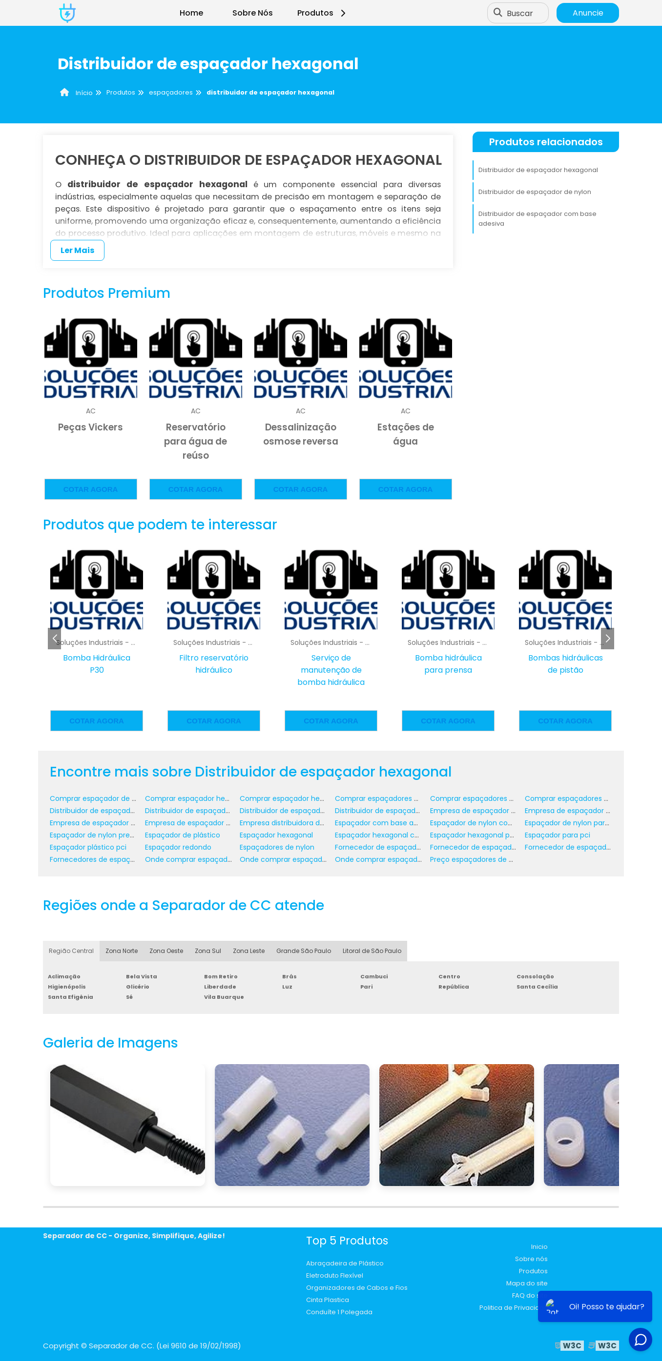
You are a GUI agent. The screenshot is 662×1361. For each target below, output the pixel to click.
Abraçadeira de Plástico (345, 1263)
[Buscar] (498, 13)
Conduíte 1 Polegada (339, 1312)
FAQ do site (530, 1295)
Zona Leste (249, 951)
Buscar (520, 13)
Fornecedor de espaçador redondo (584, 847)
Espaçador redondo (178, 847)
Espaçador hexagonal (276, 835)
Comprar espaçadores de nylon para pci (404, 798)
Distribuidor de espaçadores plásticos (398, 811)
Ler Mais (77, 250)
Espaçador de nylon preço (94, 835)
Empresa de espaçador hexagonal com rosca (128, 823)
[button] (607, 638)
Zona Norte (121, 951)
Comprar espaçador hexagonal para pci (308, 798)
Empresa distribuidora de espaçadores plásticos (321, 823)
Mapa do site (527, 1283)
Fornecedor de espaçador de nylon (395, 847)
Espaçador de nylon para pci (573, 823)
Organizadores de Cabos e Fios (357, 1287)
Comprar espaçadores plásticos (484, 798)
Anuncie (588, 13)
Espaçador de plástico (182, 835)
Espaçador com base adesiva (385, 823)
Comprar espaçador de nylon (100, 798)
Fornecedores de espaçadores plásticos (118, 859)
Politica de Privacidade (516, 1307)
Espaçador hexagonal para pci (481, 835)
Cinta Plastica (327, 1299)
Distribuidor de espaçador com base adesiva (537, 218)
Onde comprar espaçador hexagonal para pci (318, 859)
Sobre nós (531, 1259)
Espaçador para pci (557, 835)
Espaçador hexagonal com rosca (391, 835)
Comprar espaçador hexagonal (198, 798)
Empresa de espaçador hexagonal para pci (218, 823)
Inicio (539, 1246)
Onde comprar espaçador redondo (395, 859)
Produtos (323, 13)
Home (191, 13)
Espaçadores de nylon (277, 847)
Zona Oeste (166, 951)
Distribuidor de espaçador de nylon (534, 191)
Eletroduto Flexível (334, 1275)
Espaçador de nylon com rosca (483, 823)
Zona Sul (208, 951)
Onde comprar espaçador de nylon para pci (220, 859)
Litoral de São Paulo (372, 951)
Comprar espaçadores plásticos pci (585, 798)
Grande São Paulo (303, 951)
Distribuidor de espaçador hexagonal (538, 170)
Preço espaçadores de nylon (478, 859)
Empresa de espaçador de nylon (485, 811)
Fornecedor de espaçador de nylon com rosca (509, 847)
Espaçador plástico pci (88, 847)
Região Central (71, 951)
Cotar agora (90, 489)
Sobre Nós (252, 13)
